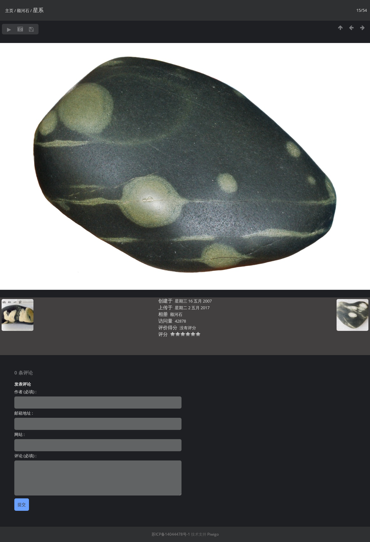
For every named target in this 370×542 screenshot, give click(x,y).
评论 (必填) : (25, 456)
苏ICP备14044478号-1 (171, 534)
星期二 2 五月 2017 (192, 307)
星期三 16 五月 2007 (193, 301)
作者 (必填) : (25, 392)
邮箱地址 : (23, 413)
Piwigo (213, 534)
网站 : (19, 434)
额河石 (23, 10)
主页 (9, 10)
